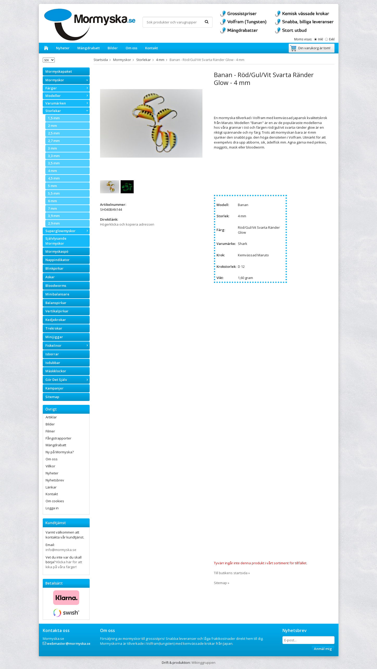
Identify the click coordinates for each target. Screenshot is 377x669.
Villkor (50, 466)
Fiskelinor (67, 345)
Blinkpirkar (54, 268)
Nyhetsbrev (55, 480)
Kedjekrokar (55, 319)
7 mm (52, 208)
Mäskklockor (55, 371)
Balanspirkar (55, 302)
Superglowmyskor (67, 230)
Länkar (51, 487)
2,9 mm (54, 223)
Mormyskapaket (58, 71)
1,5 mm (54, 118)
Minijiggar (54, 336)
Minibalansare (57, 294)
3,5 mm (54, 163)
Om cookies (55, 501)
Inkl (320, 39)
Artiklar (51, 417)
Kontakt (151, 48)
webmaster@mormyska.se (68, 643)
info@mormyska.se (61, 549)
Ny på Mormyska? (60, 452)
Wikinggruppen (203, 662)
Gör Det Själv (67, 379)
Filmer (50, 431)
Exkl (332, 39)
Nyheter (63, 48)
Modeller (67, 95)
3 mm (52, 148)
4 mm (52, 170)
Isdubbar (52, 362)
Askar (50, 277)
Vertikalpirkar (57, 311)
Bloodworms (55, 285)
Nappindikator (57, 259)
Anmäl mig (323, 648)
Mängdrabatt (88, 48)
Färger (67, 88)
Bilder (113, 48)
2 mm (52, 125)
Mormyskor (67, 80)
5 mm (52, 185)
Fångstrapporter (58, 438)
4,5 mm (54, 178)
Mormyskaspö (56, 251)
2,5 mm (54, 133)
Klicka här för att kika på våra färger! (64, 564)
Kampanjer (54, 388)
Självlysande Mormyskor (55, 241)
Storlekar (67, 110)
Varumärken (67, 103)
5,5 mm (54, 193)
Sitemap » (221, 582)
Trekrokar (53, 328)
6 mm (52, 201)
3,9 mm (54, 215)
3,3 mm (54, 155)
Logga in (52, 508)
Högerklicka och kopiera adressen (127, 224)
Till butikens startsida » (232, 573)
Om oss (131, 48)
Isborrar (52, 354)
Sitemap (52, 396)
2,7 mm (54, 140)
